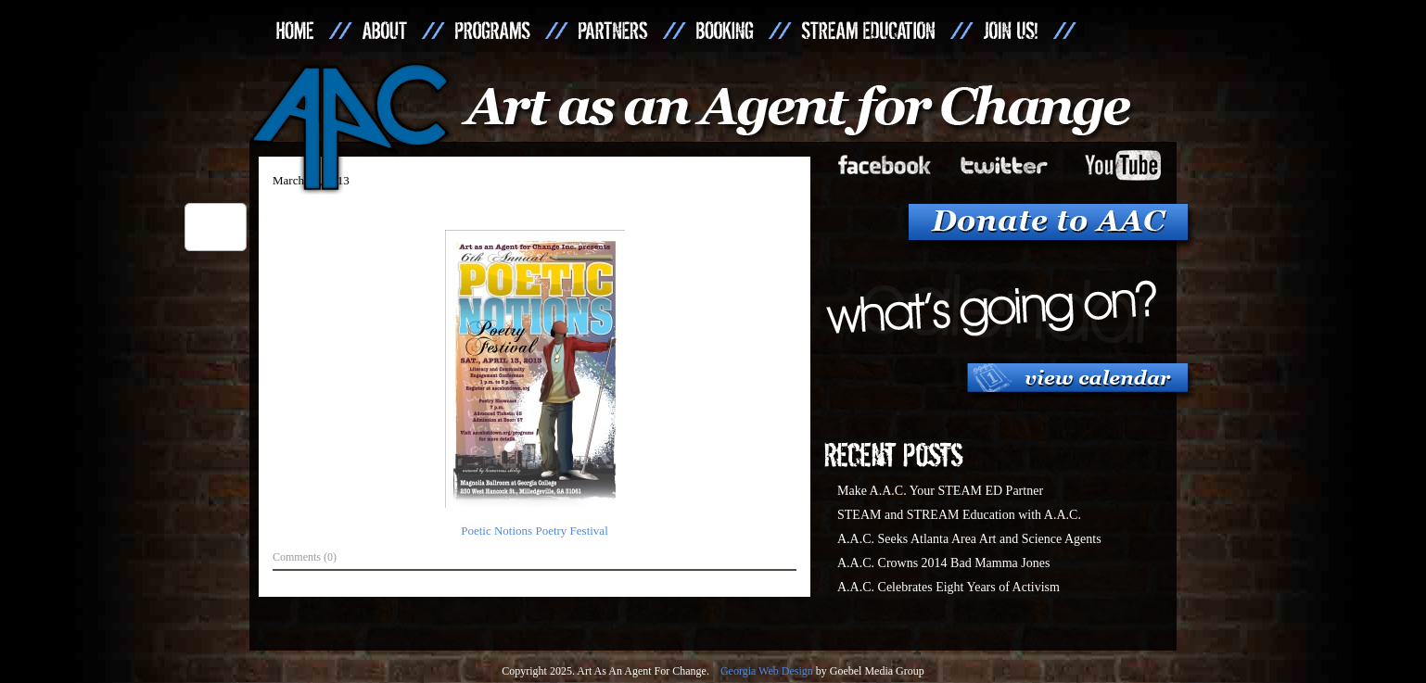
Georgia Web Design (766, 670)
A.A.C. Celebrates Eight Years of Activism (948, 587)
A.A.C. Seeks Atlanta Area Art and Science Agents (969, 539)
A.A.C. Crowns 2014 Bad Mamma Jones (943, 563)
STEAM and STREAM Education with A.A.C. (959, 515)
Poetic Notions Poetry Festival (534, 531)
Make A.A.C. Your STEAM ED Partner (940, 491)
